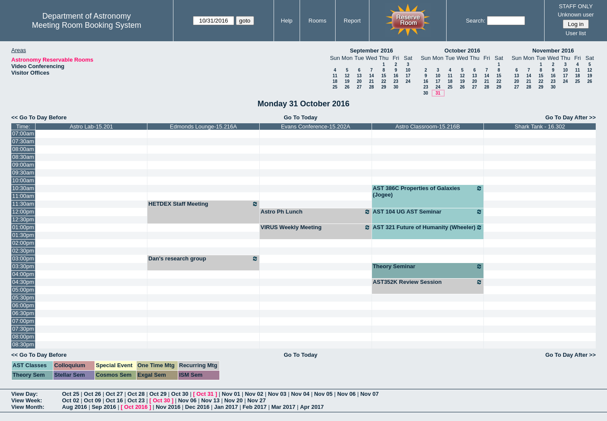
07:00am (23, 133)
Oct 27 (114, 394)
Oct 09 (92, 400)
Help (287, 20)
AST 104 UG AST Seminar (428, 211)
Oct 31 (205, 394)
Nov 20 (233, 400)
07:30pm (23, 329)
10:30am (23, 188)
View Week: (26, 400)
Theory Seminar (428, 266)
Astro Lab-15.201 (91, 126)
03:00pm (23, 258)
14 (371, 75)
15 (383, 75)
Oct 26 (92, 394)
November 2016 (553, 50)
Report (352, 20)
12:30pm (23, 219)
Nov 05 (323, 394)
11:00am (23, 196)
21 (371, 81)
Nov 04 (300, 394)
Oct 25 (70, 394)
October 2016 (462, 50)
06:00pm (23, 305)
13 (359, 75)
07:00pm (23, 321)
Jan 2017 (226, 407)
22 (383, 81)
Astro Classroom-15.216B (427, 126)
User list (576, 33)
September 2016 (371, 50)
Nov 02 (254, 394)
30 (395, 87)
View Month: (27, 407)
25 (335, 87)
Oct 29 (157, 394)
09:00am (23, 164)
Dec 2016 (197, 407)
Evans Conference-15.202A (315, 126)
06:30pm (23, 313)
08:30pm (23, 344)
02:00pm (23, 243)
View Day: (24, 394)
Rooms (317, 20)
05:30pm (23, 297)
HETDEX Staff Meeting (203, 204)
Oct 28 (136, 394)
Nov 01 (231, 394)
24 (407, 81)
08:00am (23, 149)
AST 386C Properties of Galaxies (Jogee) (428, 191)
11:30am (23, 204)
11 (335, 75)
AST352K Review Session (428, 282)
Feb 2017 (254, 407)
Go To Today (300, 117)
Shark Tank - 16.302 (540, 126)
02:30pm (23, 250)
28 (371, 87)
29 (383, 87)
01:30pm (23, 235)
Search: (475, 20)
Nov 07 (369, 394)
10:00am (23, 180)
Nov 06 (346, 394)
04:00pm (23, 274)
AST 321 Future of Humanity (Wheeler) (428, 227)
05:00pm (23, 289)
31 (437, 93)
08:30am (23, 157)
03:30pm (23, 266)
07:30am (23, 141)
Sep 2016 (103, 407)
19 (347, 81)
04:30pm (23, 282)
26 (347, 87)
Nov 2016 (168, 407)
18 (335, 81)
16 (395, 75)
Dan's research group (203, 258)
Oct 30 (180, 394)
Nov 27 (256, 400)
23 (395, 81)
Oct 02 (70, 400)
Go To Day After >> (570, 117)
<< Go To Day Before (39, 117)
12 (347, 75)
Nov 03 (277, 394)
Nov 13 (210, 400)
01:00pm (23, 227)
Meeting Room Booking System (86, 25)
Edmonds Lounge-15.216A (203, 126)
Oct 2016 (135, 407)
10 (407, 70)
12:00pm (23, 211)
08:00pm (23, 336)
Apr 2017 (312, 407)
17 (407, 75)
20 (359, 81)
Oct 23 (136, 400)
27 (359, 87)
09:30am (23, 172)
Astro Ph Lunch (316, 211)
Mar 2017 (283, 407)
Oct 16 (114, 400)
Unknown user (576, 14)
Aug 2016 (74, 407)
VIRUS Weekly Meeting (316, 227)
